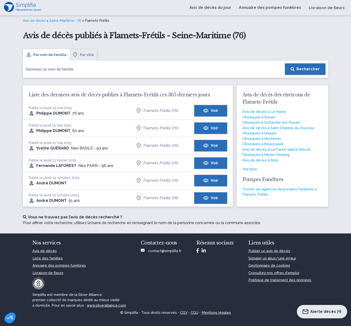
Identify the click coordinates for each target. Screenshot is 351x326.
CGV (183, 312)
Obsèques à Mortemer (261, 139)
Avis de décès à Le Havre (264, 112)
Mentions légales (216, 312)
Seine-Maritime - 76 (65, 20)
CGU (194, 312)
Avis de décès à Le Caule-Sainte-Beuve (276, 149)
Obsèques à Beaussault (262, 144)
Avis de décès (34, 20)
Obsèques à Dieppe (259, 133)
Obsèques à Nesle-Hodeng (266, 155)
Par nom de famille (46, 55)
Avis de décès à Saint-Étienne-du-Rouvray (278, 128)
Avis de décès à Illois (260, 160)
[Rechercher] (305, 69)
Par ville (83, 55)
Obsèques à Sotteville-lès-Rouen (271, 122)
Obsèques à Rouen (258, 117)
